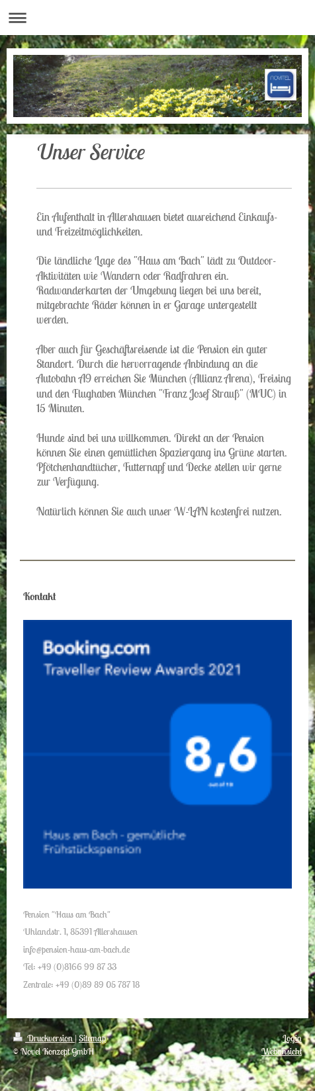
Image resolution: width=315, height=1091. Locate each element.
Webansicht (281, 1051)
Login (292, 1038)
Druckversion (44, 1038)
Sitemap (92, 1038)
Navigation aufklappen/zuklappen (157, 17)
